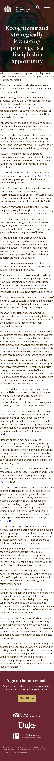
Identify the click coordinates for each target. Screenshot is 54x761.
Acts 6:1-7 (43, 176)
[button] (38, 7)
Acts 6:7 (5, 482)
